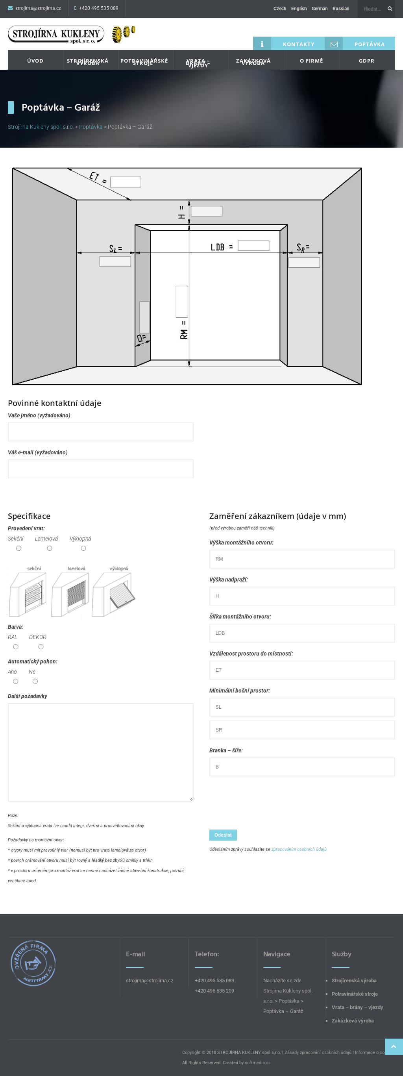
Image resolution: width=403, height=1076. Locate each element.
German (320, 8)
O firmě (311, 60)
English (299, 8)
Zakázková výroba (253, 62)
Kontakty (283, 43)
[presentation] (269, 804)
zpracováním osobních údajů (299, 849)
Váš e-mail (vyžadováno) (101, 460)
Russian (341, 8)
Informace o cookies (375, 1052)
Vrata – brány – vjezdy (198, 63)
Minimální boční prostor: (302, 710)
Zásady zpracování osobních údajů (318, 1052)
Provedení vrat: (52, 538)
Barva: (30, 637)
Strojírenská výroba (88, 62)
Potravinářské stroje (144, 62)
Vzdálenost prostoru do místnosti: (302, 661)
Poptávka (355, 43)
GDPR (367, 60)
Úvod (35, 60)
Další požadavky (101, 749)
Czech (280, 8)
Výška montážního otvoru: (302, 550)
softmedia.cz (257, 1062)
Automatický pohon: (32, 671)
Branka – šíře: (302, 758)
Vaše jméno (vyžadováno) (101, 423)
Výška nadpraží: (302, 587)
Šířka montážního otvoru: (302, 624)
